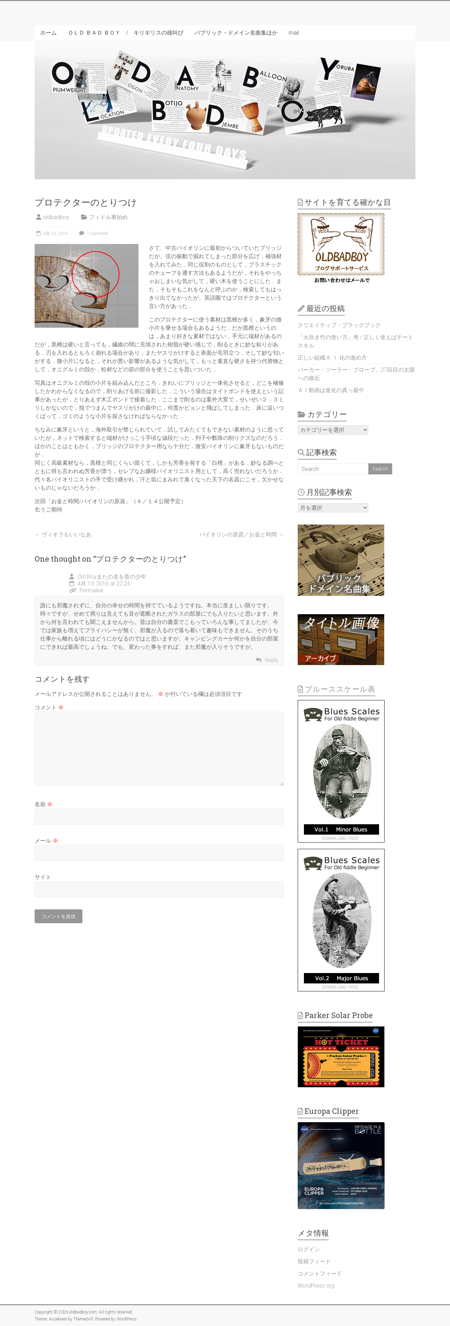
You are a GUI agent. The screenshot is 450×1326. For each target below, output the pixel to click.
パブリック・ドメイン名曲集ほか (236, 32)
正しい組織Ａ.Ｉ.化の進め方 (332, 357)
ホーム (48, 32)
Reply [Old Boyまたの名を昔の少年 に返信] (271, 660)
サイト (43, 877)
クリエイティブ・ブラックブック (339, 325)
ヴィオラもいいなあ (63, 534)
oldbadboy (56, 217)
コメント (49, 707)
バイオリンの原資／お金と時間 (241, 534)
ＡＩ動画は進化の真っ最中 (331, 390)
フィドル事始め (108, 217)
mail (294, 32)
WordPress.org (316, 1285)
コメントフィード (320, 1273)
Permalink (86, 590)
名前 (44, 804)
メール (46, 840)
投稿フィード (314, 1261)
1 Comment (93, 233)
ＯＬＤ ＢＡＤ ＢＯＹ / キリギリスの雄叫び (125, 32)
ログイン (309, 1249)
